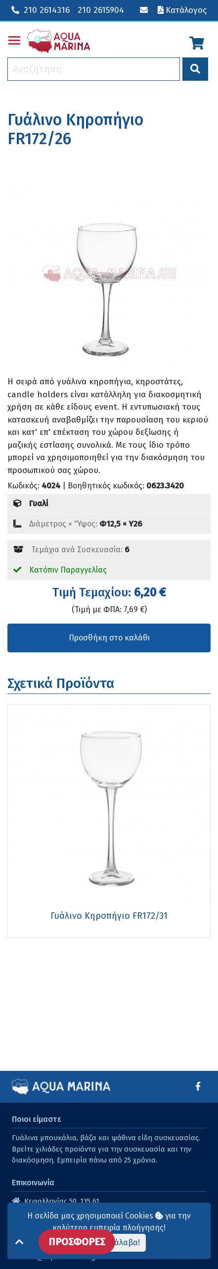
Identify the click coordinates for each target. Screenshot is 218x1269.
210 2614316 (40, 10)
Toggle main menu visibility (14, 38)
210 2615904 (101, 10)
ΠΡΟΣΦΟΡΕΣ (76, 1242)
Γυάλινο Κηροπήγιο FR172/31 (109, 915)
